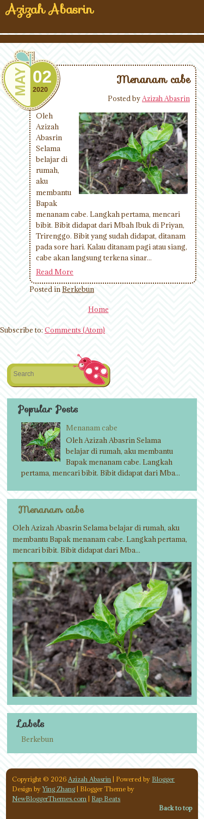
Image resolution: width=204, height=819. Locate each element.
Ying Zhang (58, 789)
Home (98, 309)
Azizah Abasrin (166, 98)
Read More (54, 272)
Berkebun (78, 289)
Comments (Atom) (75, 330)
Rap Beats (105, 799)
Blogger (163, 779)
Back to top (175, 808)
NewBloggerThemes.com (49, 799)
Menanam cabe (153, 79)
